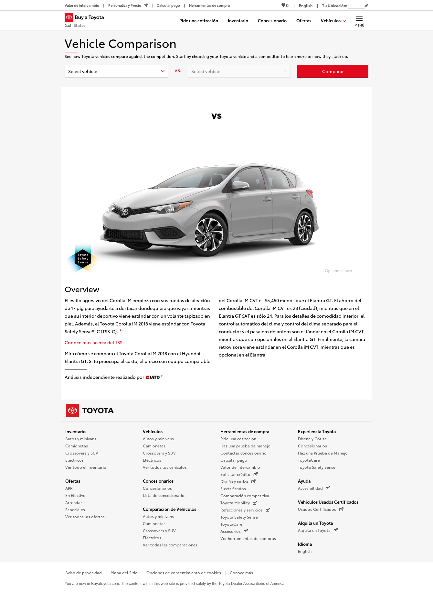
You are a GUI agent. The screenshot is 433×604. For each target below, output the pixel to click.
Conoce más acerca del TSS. (94, 342)
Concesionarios (158, 481)
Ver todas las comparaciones (170, 544)
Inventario (75, 431)
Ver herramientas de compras (248, 538)
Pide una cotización (238, 438)
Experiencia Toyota (317, 431)
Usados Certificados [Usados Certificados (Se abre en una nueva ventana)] (320, 509)
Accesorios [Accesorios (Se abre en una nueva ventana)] (234, 531)
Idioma (305, 544)
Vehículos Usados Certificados (328, 502)
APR (69, 488)
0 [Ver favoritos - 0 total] (285, 5)
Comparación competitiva (244, 495)
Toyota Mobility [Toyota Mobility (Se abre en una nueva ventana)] (238, 502)
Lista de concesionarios (164, 495)
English (305, 551)
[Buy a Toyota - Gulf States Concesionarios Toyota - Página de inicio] (87, 21)
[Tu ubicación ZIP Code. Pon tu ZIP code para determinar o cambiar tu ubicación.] (356, 5)
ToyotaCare (231, 524)
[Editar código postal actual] (366, 6)
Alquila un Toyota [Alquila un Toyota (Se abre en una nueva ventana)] (318, 530)
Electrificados (233, 488)
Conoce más (241, 572)
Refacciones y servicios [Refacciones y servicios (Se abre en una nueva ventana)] (245, 509)
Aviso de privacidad (83, 572)
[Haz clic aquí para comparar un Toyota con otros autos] (332, 71)
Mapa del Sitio (124, 572)
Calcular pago (233, 460)
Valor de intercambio (240, 467)
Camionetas (76, 445)
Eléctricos (74, 460)
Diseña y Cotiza (312, 438)
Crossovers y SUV (81, 453)
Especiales (75, 509)
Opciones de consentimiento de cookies (183, 572)
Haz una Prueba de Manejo (323, 453)
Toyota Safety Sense (239, 517)
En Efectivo (75, 495)
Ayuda (304, 481)
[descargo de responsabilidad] (120, 332)
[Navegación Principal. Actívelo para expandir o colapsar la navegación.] (359, 20)
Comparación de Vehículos (169, 509)
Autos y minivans (80, 438)
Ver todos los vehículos (165, 467)
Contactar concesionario (243, 453)
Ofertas (72, 481)
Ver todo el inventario (85, 467)
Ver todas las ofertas (85, 516)
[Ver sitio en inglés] (305, 5)
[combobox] (116, 71)
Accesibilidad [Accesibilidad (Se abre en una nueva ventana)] (314, 488)
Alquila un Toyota (315, 523)
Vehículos (153, 431)
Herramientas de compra (244, 431)
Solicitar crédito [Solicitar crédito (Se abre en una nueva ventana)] (239, 474)
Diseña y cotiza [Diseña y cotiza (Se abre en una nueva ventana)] (238, 481)
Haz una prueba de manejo (245, 445)
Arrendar (73, 502)
